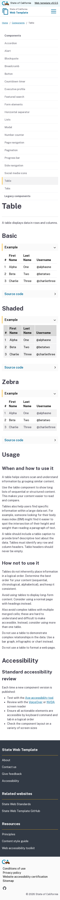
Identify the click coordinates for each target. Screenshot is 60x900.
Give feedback (27, 774)
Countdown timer (14, 81)
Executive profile (14, 89)
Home (5, 23)
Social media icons (15, 173)
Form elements (13, 104)
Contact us (24, 767)
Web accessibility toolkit (18, 848)
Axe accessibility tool (39, 697)
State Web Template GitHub (21, 811)
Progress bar (12, 157)
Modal (8, 127)
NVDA (51, 702)
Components (18, 23)
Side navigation (13, 165)
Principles (8, 834)
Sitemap (8, 880)
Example (11, 247)
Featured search (14, 96)
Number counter (14, 134)
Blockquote (11, 58)
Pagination (11, 150)
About (14, 760)
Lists (7, 119)
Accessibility (29, 781)
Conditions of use (14, 868)
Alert (7, 50)
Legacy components (17, 196)
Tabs (7, 188)
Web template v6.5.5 (46, 3)
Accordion (10, 43)
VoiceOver (36, 702)
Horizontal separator (17, 112)
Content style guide (15, 841)
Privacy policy (12, 872)
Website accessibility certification (25, 876)
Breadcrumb (11, 66)
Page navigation (14, 142)
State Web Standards (16, 804)
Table (7, 180)
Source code (13, 294)
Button (8, 73)
